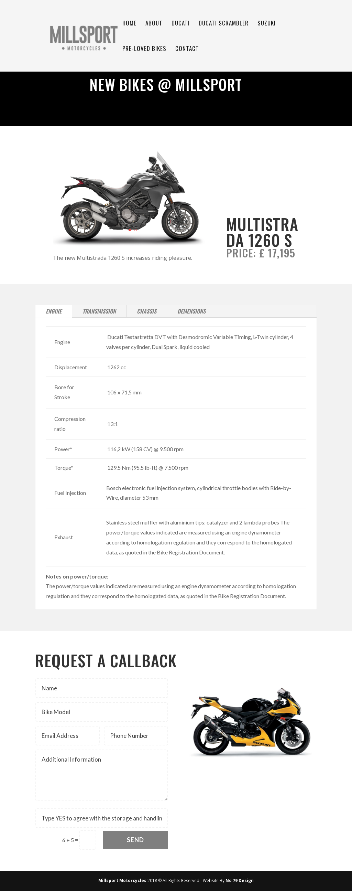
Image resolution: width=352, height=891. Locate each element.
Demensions (191, 311)
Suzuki (266, 24)
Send (135, 840)
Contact (187, 49)
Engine (54, 311)
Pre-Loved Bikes (144, 49)
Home (129, 24)
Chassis (146, 311)
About (154, 24)
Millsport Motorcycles (122, 880)
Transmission (99, 311)
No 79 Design (240, 880)
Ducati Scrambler (224, 24)
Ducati (181, 24)
